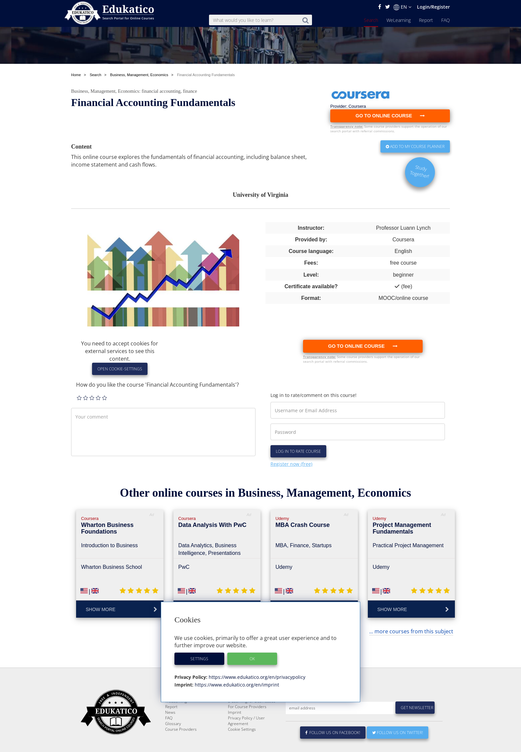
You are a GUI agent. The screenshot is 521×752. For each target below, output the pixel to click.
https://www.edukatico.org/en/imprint (236, 685)
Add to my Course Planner (415, 146)
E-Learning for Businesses (251, 724)
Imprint (234, 735)
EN (402, 7)
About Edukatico (242, 718)
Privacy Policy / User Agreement (246, 744)
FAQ (445, 20)
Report (426, 20)
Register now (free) (291, 464)
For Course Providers (247, 730)
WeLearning (398, 20)
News (170, 735)
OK (252, 659)
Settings (199, 659)
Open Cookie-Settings (119, 369)
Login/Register (433, 7)
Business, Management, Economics (105, 91)
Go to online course (362, 346)
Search (371, 20)
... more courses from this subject (411, 631)
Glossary (173, 747)
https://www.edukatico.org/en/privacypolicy (256, 677)
